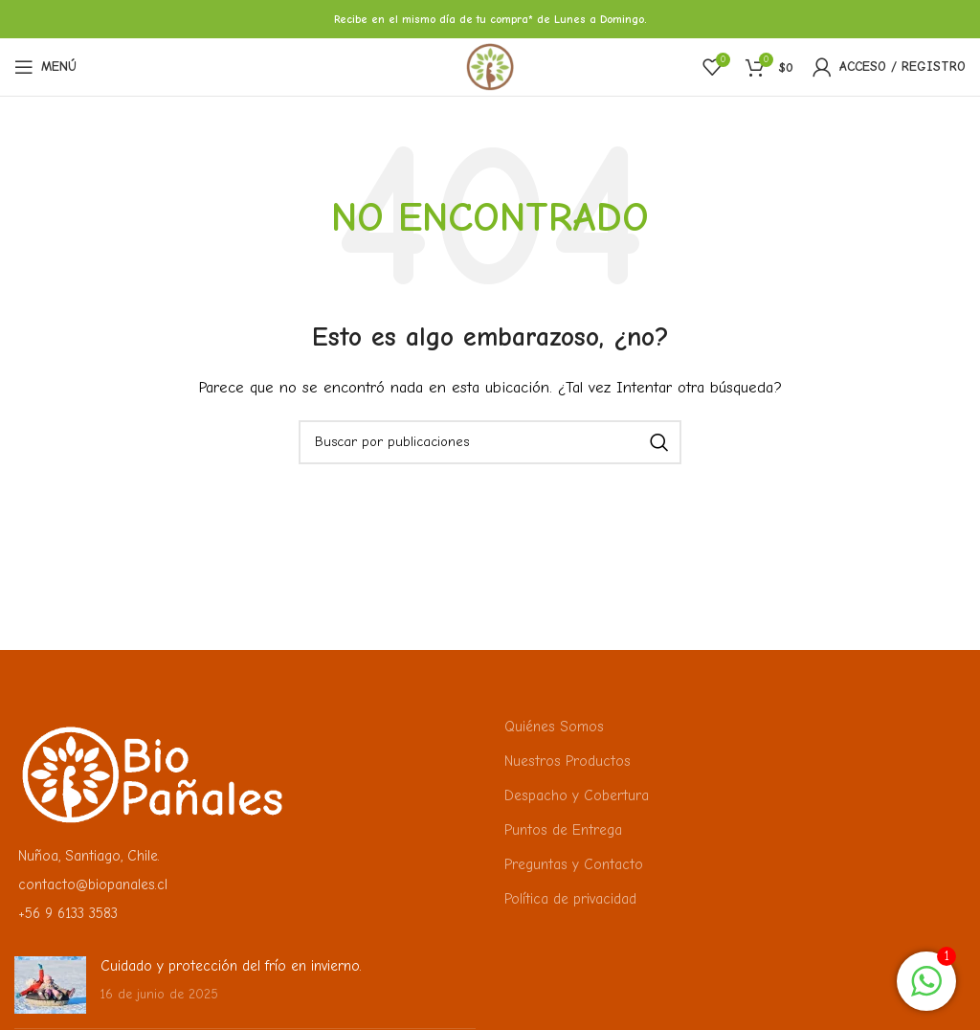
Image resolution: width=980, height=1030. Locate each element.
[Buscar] (490, 442)
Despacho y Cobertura (576, 795)
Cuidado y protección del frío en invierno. (231, 965)
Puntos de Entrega (563, 830)
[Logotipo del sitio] (490, 66)
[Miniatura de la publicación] (50, 985)
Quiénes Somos (554, 726)
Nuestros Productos (567, 761)
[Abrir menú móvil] (45, 67)
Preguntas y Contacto (573, 864)
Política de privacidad (570, 898)
